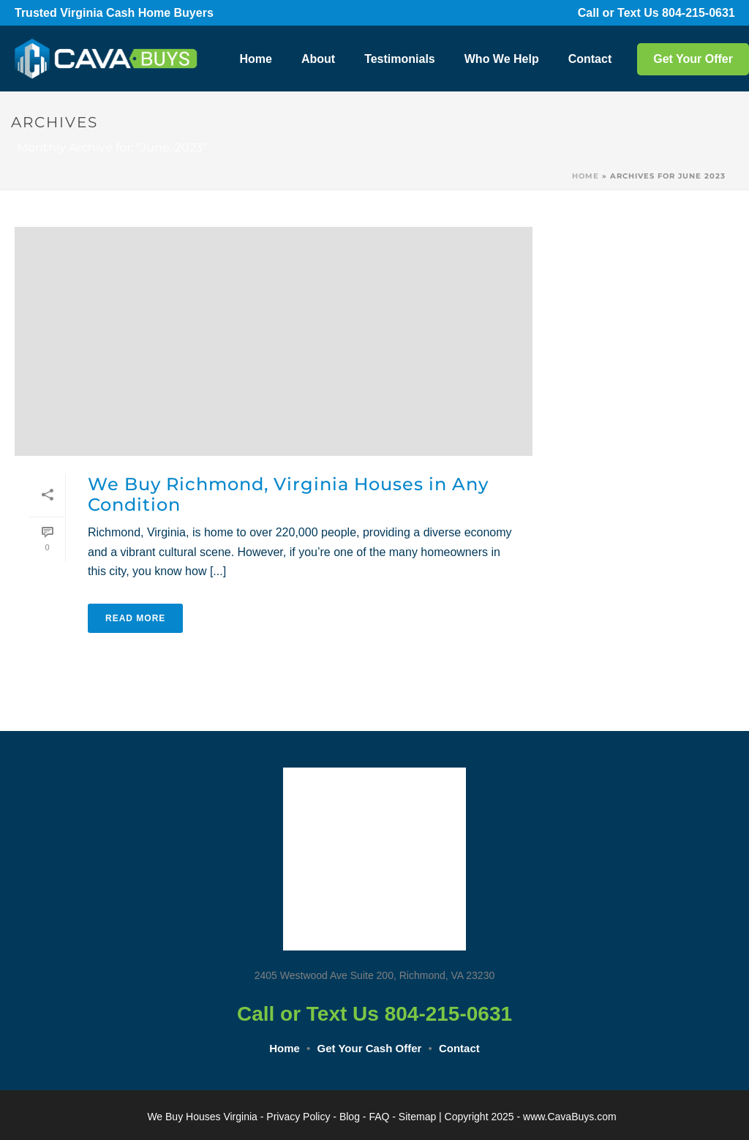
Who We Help (501, 59)
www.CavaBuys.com (570, 1116)
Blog (349, 1116)
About (318, 59)
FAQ (379, 1116)
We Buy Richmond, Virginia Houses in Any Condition (288, 494)
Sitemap (417, 1116)
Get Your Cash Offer (369, 1048)
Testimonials (399, 59)
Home (255, 59)
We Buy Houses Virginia (202, 1116)
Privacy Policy (298, 1116)
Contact (590, 59)
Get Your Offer (693, 59)
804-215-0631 (706, 13)
